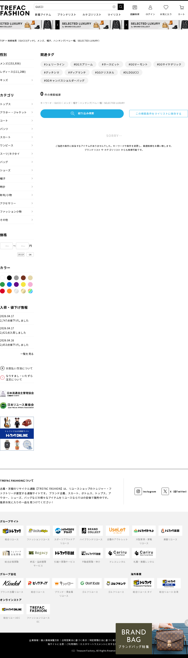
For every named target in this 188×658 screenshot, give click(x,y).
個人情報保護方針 (50, 640)
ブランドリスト (66, 14)
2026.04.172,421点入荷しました (13, 330)
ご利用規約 (72, 644)
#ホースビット (111, 64)
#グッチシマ (51, 72)
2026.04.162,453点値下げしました (14, 342)
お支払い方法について (19, 368)
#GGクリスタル (104, 72)
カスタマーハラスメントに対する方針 (99, 644)
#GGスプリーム (83, 64)
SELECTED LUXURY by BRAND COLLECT (94, 24)
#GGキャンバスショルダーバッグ (64, 80)
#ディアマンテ (77, 72)
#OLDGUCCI (131, 72)
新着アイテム (43, 14)
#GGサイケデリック (169, 64)
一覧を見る (27, 354)
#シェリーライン (54, 64)
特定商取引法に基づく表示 (103, 640)
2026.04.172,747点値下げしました (14, 318)
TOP (2, 40)
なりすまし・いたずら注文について (19, 377)
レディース (13, 71)
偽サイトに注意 (56, 644)
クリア (21, 254)
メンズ (10, 63)
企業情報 (33, 640)
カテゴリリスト (91, 14)
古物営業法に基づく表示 (74, 640)
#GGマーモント (138, 64)
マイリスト (114, 14)
